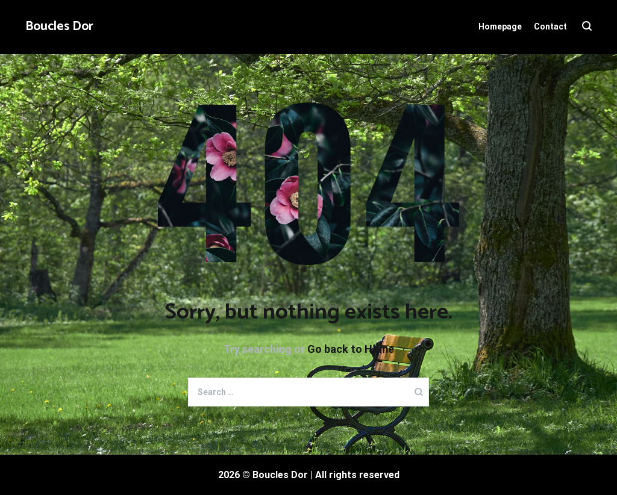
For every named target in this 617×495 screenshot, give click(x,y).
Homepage (500, 26)
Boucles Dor (59, 26)
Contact (550, 26)
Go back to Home (350, 349)
